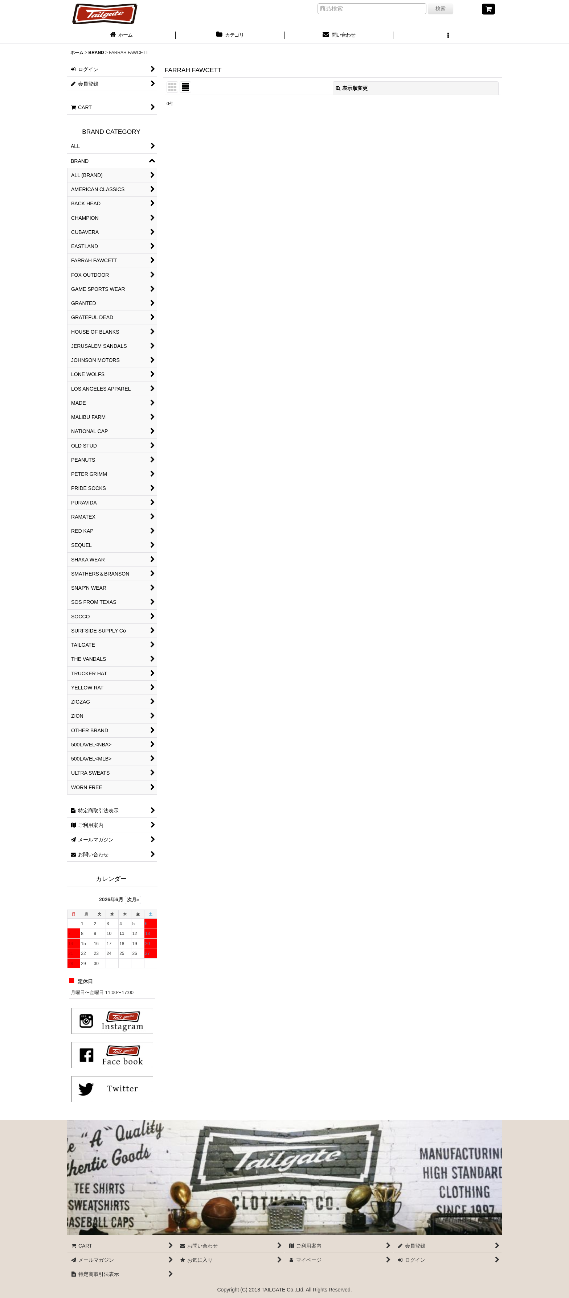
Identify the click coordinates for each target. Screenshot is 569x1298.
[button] (447, 36)
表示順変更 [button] (352, 88)
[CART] (488, 9)
